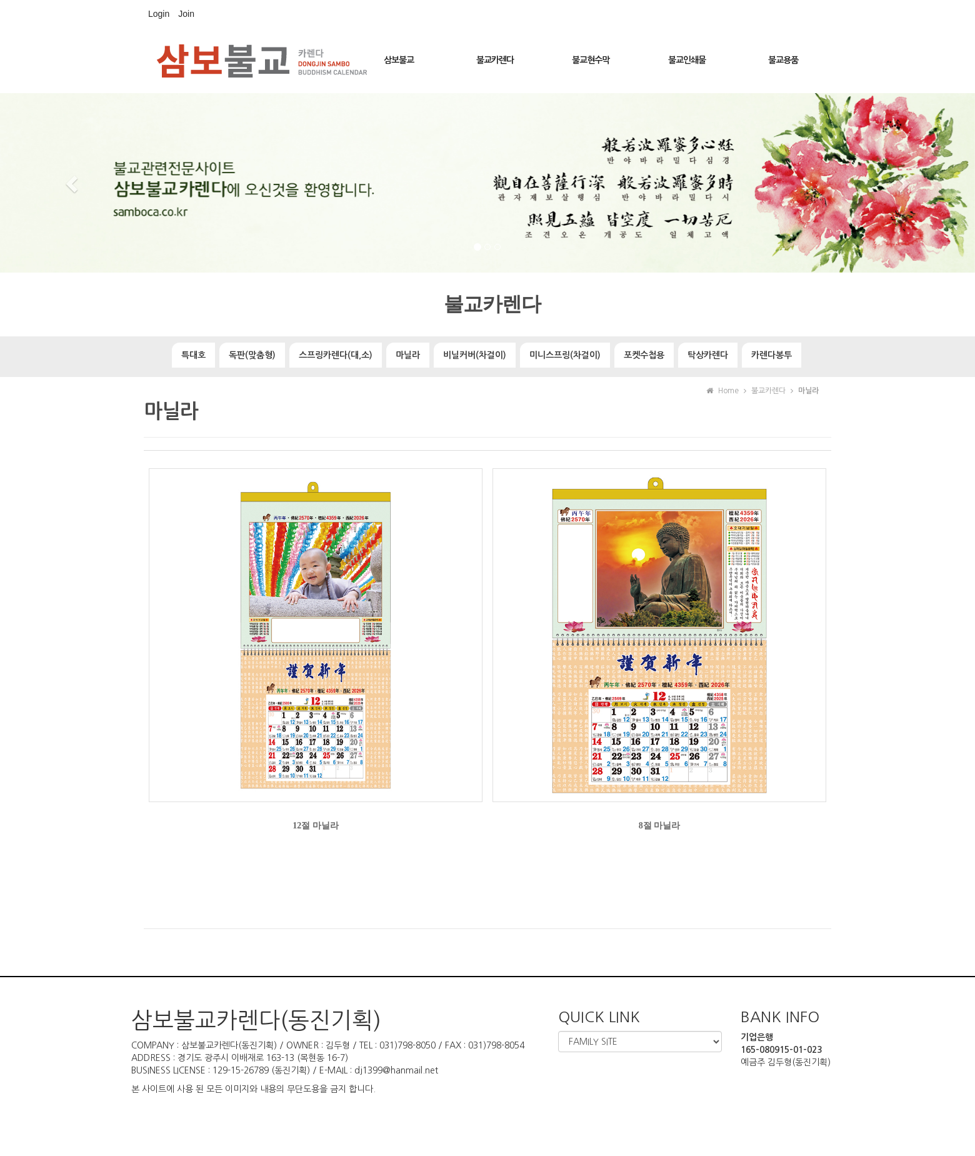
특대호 (193, 355)
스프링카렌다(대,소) (335, 355)
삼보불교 (399, 60)
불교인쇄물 (687, 60)
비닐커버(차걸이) (474, 355)
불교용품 (783, 60)
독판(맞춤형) (252, 355)
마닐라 (408, 355)
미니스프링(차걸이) (565, 355)
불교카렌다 (495, 60)
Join (186, 14)
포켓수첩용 (644, 355)
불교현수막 (590, 60)
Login (158, 14)
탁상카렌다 (708, 355)
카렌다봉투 (771, 355)
